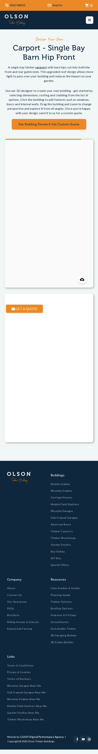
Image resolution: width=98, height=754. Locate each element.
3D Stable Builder (62, 642)
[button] (89, 20)
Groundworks (60, 622)
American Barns (61, 524)
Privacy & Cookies (19, 672)
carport (41, 67)
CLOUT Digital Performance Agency (42, 736)
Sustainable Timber (63, 628)
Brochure (13, 615)
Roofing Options (62, 608)
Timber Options (61, 601)
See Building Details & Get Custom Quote (49, 124)
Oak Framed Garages (64, 517)
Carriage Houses (61, 497)
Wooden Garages (62, 511)
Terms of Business (19, 678)
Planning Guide (60, 595)
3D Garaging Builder (64, 635)
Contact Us (14, 595)
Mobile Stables (60, 484)
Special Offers (60, 564)
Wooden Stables (61, 490)
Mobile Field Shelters (65, 504)
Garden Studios (61, 544)
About (11, 588)
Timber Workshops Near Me (25, 719)
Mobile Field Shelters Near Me (27, 706)
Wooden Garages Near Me (24, 685)
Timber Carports (62, 531)
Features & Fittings (63, 615)
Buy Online (58, 551)
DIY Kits (56, 558)
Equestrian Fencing (19, 628)
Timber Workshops (63, 537)
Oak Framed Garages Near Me (26, 692)
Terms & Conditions (20, 665)
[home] (16, 20)
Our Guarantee (17, 601)
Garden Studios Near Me (23, 712)
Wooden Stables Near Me (23, 699)
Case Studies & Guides (65, 588)
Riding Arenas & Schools (23, 622)
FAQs (10, 608)
